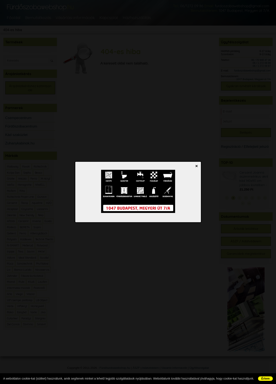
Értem (265, 378)
